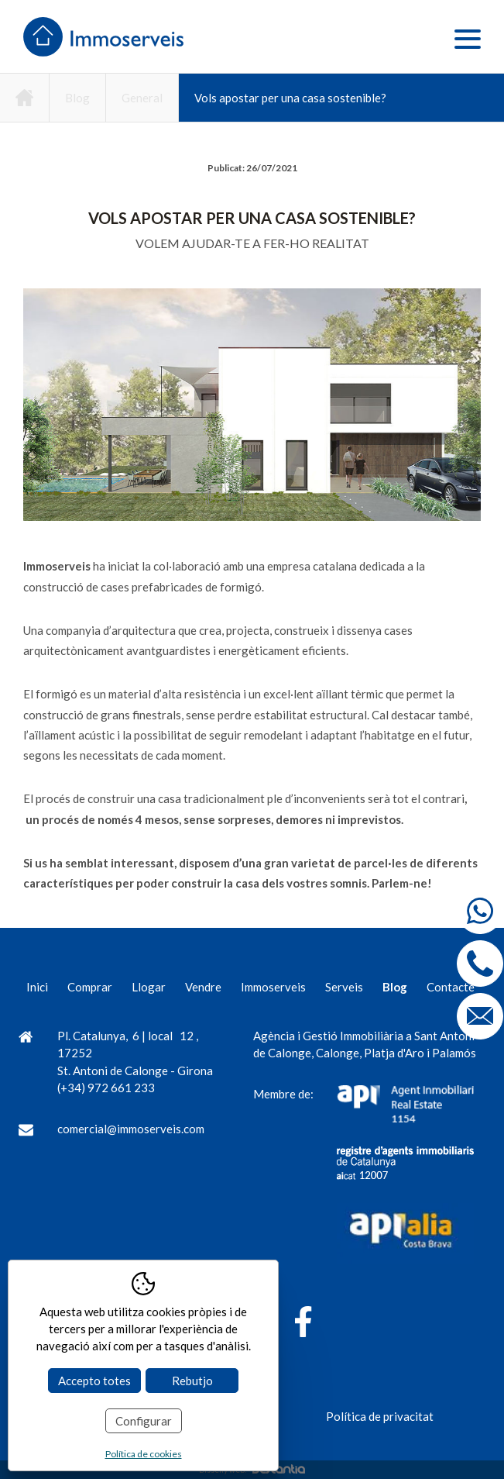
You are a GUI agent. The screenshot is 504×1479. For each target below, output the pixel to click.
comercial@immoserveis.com (130, 1129)
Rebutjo (192, 1381)
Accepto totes (94, 1381)
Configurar (143, 1421)
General (142, 98)
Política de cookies (143, 1454)
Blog (77, 98)
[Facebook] (303, 1324)
